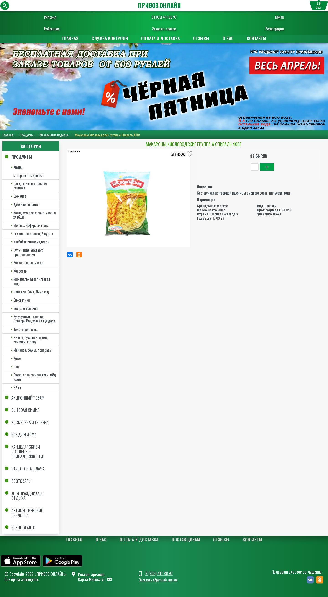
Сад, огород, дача (27, 469)
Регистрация (266, 28)
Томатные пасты (25, 329)
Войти (270, 17)
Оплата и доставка (160, 38)
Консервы (20, 271)
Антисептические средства (27, 512)
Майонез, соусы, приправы (32, 350)
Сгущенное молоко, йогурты (33, 233)
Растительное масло (28, 262)
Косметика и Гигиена (30, 422)
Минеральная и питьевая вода (31, 281)
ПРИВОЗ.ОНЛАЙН (159, 5)
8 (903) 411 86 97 (164, 17)
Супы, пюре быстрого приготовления (28, 252)
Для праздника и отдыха (27, 495)
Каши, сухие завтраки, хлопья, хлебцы (34, 215)
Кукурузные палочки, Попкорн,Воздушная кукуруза (34, 319)
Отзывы (201, 38)
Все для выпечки (25, 308)
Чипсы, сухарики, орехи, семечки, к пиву (30, 340)
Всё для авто (23, 527)
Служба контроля (110, 38)
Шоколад (19, 196)
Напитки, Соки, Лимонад (31, 292)
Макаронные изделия (54, 134)
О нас (228, 38)
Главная (70, 38)
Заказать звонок (164, 28)
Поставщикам (186, 539)
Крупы (17, 167)
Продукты (26, 134)
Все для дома (23, 434)
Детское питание (25, 204)
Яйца (17, 387)
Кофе (17, 358)
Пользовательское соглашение (297, 572)
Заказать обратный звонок (158, 580)
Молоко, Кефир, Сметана (31, 225)
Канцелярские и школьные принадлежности (27, 451)
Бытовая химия (25, 410)
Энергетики (21, 300)
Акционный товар (27, 398)
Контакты (256, 38)
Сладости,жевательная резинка (30, 186)
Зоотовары (21, 481)
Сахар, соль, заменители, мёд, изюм (34, 377)
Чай (16, 366)
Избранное (60, 28)
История (59, 17)
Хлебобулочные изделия (31, 241)
